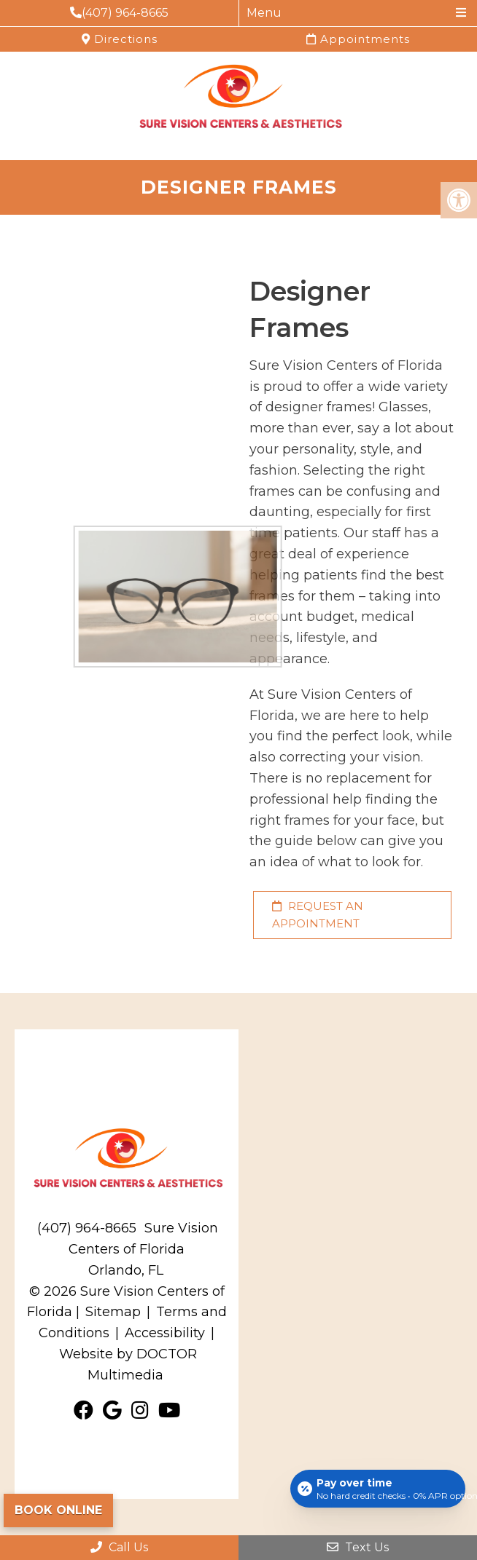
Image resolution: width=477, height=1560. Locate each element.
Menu (264, 13)
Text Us (358, 1547)
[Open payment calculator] (377, 1489)
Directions (120, 39)
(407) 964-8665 (119, 13)
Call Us (119, 1547)
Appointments (358, 39)
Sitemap (113, 1312)
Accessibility (165, 1333)
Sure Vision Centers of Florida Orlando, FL (143, 1249)
